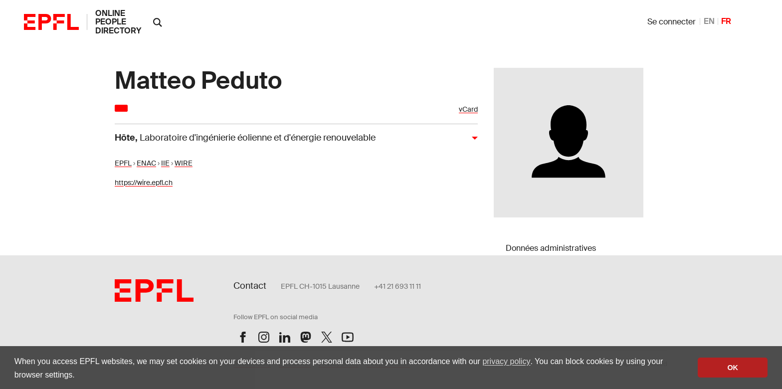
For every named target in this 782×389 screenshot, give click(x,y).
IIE (165, 163)
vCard (468, 109)
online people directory (118, 22)
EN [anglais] (709, 21)
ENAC (146, 163)
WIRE (184, 163)
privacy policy (506, 361)
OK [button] (732, 368)
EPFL (123, 163)
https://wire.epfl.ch (144, 182)
